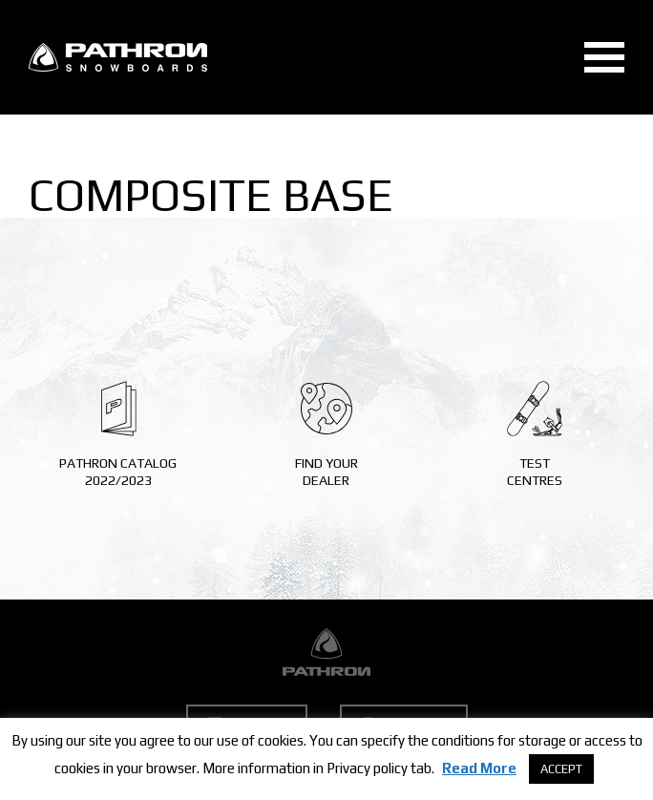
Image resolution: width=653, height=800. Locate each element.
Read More (479, 768)
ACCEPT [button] (561, 769)
